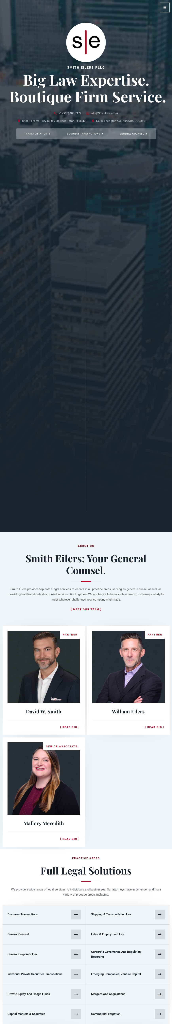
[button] (165, 7)
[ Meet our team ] (86, 609)
